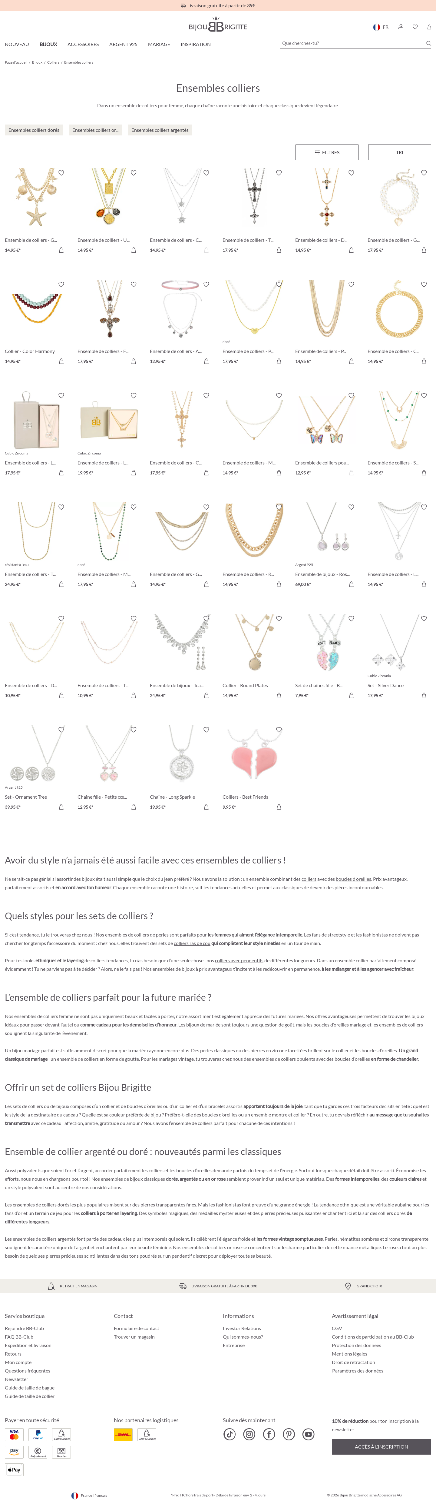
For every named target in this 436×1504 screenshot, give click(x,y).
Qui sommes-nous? (243, 1336)
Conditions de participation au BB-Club (373, 1336)
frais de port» (204, 1495)
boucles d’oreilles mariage (339, 1024)
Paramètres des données (357, 1370)
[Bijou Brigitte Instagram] (249, 1434)
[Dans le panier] (61, 250)
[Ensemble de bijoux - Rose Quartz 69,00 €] (327, 546)
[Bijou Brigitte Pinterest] (289, 1434)
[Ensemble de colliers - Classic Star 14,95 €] (181, 212)
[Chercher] (428, 43)
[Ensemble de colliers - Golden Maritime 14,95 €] (36, 212)
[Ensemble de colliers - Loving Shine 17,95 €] (36, 435)
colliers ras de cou (192, 943)
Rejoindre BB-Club (24, 1328)
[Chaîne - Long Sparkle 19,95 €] (181, 769)
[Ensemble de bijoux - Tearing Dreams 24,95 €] (181, 658)
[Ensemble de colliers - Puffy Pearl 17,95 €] (254, 324)
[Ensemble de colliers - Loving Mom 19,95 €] (109, 435)
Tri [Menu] (399, 152)
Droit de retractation (353, 1362)
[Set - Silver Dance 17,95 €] (399, 658)
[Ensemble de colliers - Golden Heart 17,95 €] (399, 212)
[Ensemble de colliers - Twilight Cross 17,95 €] (254, 212)
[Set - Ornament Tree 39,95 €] (36, 769)
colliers (309, 879)
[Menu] (327, 152)
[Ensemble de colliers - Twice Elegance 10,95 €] (109, 658)
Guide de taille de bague (29, 1387)
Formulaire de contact (136, 1328)
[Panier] (429, 27)
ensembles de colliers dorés (41, 1204)
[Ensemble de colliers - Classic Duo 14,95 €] (399, 324)
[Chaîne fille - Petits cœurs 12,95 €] (109, 769)
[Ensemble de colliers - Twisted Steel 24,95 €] (36, 546)
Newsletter (16, 1379)
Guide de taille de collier (29, 1396)
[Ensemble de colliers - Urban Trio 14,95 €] (109, 212)
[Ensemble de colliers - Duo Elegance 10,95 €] (36, 658)
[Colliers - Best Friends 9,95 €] (254, 769)
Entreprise (234, 1345)
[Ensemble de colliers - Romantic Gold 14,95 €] (254, 546)
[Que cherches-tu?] (355, 43)
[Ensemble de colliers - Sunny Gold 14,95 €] (399, 435)
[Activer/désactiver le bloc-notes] (61, 173)
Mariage (159, 44)
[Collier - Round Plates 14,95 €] (254, 658)
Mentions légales (349, 1353)
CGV (337, 1328)
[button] (400, 27)
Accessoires (83, 44)
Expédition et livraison (28, 1345)
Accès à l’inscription (381, 1446)
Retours (13, 1353)
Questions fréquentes (27, 1370)
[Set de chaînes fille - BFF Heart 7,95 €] (327, 658)
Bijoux (48, 44)
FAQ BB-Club (19, 1336)
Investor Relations (242, 1328)
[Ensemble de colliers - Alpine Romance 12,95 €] (181, 324)
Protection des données (356, 1345)
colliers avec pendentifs (239, 960)
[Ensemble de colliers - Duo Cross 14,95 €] (327, 212)
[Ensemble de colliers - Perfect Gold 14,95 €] (327, 324)
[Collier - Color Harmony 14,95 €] (36, 324)
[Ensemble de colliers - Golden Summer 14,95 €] (181, 546)
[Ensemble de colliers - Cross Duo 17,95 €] (181, 435)
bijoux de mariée (203, 1024)
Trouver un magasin (134, 1336)
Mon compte (18, 1362)
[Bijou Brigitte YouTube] (308, 1434)
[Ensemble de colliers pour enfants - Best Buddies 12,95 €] (327, 435)
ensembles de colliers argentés (44, 1239)
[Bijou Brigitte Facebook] (269, 1434)
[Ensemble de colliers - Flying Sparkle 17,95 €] (109, 324)
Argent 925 (123, 44)
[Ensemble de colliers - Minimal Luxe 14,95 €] (254, 435)
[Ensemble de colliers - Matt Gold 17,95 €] (109, 546)
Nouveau (17, 44)
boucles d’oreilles (353, 879)
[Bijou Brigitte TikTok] (229, 1434)
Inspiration (196, 44)
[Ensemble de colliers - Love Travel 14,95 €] (399, 546)
